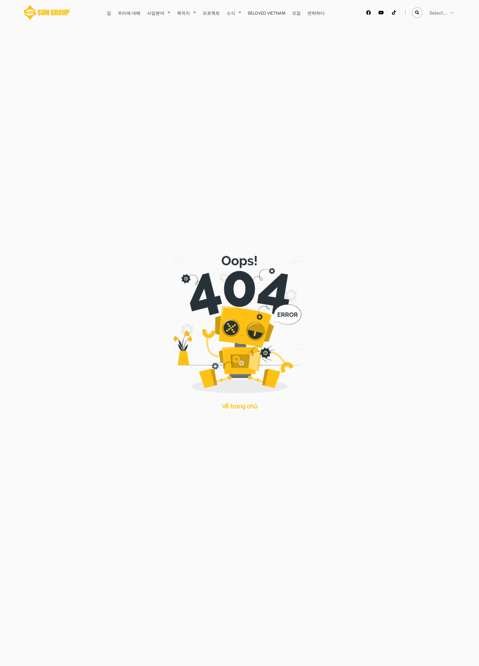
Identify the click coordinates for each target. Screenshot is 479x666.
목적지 (183, 12)
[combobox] (429, 12)
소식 (231, 12)
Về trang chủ (239, 405)
